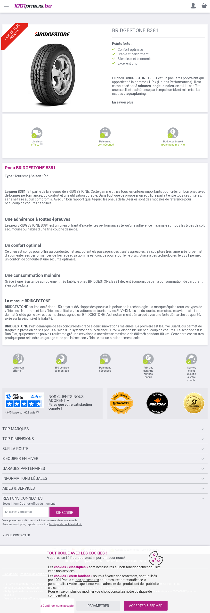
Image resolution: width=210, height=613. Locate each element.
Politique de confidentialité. (65, 524)
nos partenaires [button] (87, 580)
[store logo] (33, 6)
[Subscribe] (64, 512)
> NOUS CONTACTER (16, 535)
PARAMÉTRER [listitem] (98, 606)
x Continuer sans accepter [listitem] (57, 605)
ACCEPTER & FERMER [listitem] (145, 606)
